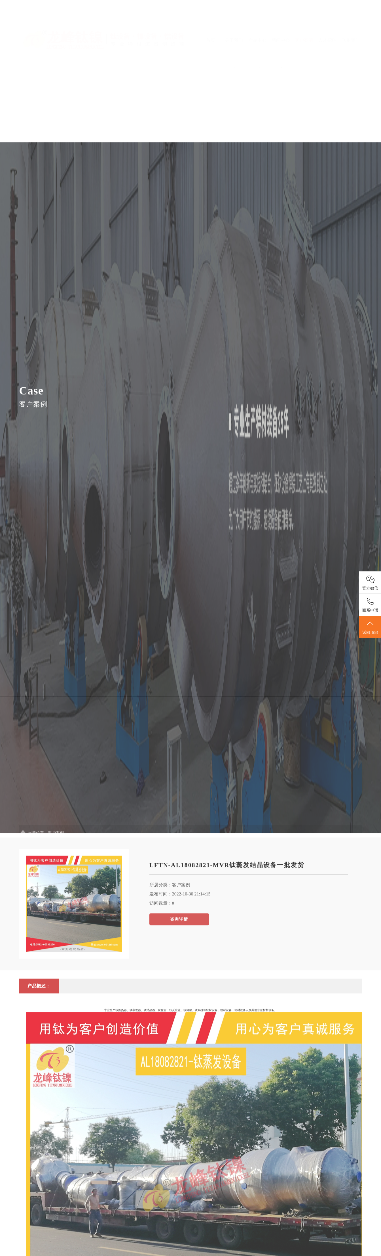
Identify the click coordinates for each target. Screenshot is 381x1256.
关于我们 (234, 35)
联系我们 (351, 22)
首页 (210, 22)
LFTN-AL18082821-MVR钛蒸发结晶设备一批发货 (226, 949)
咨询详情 (179, 1003)
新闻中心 (281, 35)
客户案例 (304, 22)
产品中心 (257, 35)
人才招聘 (327, 22)
